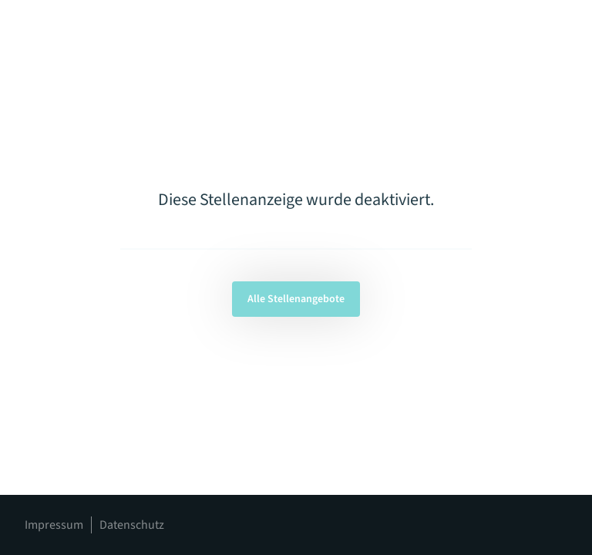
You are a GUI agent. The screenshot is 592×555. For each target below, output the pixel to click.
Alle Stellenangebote (296, 299)
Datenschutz (131, 524)
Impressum (54, 524)
